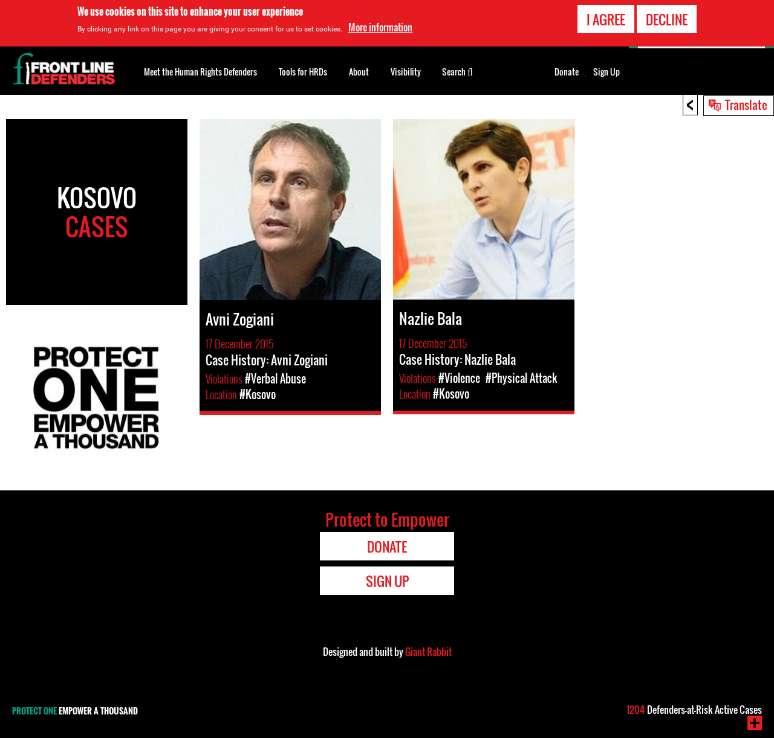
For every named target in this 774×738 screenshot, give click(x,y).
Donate (566, 72)
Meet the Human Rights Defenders (200, 71)
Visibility (406, 71)
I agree (606, 18)
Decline (667, 18)
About (359, 71)
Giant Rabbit (428, 651)
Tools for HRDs (303, 71)
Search (457, 71)
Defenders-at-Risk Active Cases (694, 709)
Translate (746, 104)
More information (380, 27)
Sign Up (606, 72)
